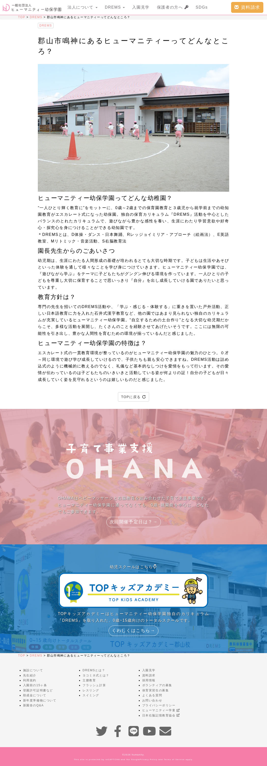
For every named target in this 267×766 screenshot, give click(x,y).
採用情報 (148, 680)
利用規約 (29, 680)
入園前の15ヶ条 (35, 685)
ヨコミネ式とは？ (96, 675)
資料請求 (247, 7)
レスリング (91, 690)
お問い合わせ (152, 700)
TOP (21, 17)
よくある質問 (152, 695)
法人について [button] (83, 7)
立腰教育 (89, 680)
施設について (33, 670)
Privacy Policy (148, 759)
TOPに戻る (133, 397)
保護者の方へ (172, 7)
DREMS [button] (115, 7)
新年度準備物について (39, 700)
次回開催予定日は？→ (134, 521)
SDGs (202, 7)
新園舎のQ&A (33, 705)
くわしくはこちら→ (133, 630)
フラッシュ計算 (94, 685)
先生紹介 (29, 675)
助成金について (34, 695)
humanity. (138, 754)
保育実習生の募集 (155, 690)
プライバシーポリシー (159, 705)
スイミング (91, 695)
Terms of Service (174, 759)
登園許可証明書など (38, 690)
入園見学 (140, 7)
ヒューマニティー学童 (161, 710)
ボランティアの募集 (157, 685)
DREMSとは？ (94, 670)
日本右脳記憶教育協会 (161, 715)
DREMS (36, 17)
